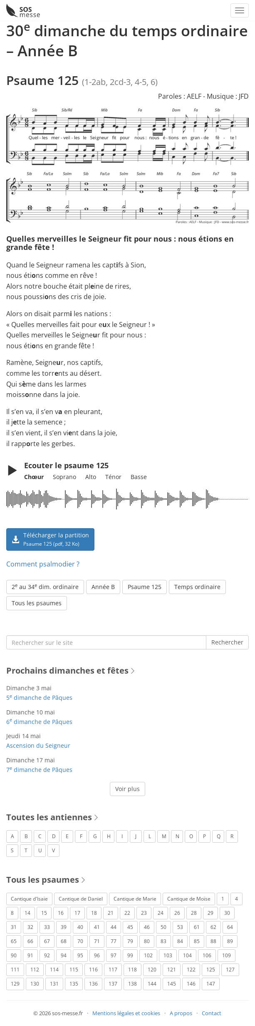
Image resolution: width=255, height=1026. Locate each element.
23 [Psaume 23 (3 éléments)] (144, 912)
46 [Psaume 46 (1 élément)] (147, 927)
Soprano (64, 477)
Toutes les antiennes (49, 817)
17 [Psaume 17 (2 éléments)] (77, 912)
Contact (211, 1013)
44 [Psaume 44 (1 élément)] (113, 927)
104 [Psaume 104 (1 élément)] (187, 955)
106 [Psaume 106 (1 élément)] (207, 955)
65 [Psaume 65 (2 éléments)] (14, 941)
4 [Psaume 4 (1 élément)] (236, 898)
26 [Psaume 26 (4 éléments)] (177, 912)
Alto (90, 477)
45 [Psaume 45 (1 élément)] (130, 927)
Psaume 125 (144, 587)
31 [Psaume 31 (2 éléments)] (14, 927)
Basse (139, 477)
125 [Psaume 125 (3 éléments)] (210, 969)
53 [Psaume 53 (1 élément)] (180, 927)
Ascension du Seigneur (38, 745)
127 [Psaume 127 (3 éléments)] (230, 969)
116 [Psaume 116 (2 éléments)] (93, 969)
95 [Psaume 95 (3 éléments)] (80, 955)
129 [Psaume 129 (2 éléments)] (15, 983)
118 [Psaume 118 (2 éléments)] (132, 969)
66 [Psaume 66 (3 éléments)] (30, 941)
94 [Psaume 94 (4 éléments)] (64, 955)
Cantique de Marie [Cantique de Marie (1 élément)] (135, 898)
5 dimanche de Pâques (39, 697)
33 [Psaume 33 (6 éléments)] (47, 927)
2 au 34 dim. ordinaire (45, 586)
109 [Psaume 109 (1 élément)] (226, 955)
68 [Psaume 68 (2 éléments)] (64, 941)
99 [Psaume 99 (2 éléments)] (130, 955)
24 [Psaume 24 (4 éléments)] (160, 912)
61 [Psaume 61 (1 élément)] (197, 927)
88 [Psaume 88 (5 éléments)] (213, 941)
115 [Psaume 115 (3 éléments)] (73, 969)
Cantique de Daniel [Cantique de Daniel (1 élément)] (81, 898)
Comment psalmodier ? (42, 564)
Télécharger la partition (50, 539)
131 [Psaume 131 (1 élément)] (54, 983)
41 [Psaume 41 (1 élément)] (97, 927)
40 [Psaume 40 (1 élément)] (80, 927)
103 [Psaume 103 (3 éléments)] (167, 955)
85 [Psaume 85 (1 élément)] (197, 941)
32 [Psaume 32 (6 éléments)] (30, 927)
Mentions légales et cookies (126, 1013)
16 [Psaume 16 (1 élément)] (61, 912)
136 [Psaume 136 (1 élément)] (93, 983)
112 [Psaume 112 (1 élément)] (34, 969)
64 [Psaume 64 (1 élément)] (230, 927)
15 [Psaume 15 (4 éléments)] (44, 912)
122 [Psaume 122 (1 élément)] (191, 969)
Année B (103, 587)
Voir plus (127, 789)
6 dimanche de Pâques (39, 722)
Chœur (34, 477)
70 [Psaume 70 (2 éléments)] (80, 941)
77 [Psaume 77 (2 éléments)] (113, 941)
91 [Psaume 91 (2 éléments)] (30, 955)
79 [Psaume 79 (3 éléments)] (130, 941)
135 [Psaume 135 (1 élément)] (73, 983)
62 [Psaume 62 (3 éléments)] (213, 927)
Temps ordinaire (197, 587)
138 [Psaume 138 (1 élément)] (132, 983)
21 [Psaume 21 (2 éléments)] (111, 912)
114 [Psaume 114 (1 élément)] (54, 969)
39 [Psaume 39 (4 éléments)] (64, 927)
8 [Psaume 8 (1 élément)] (12, 912)
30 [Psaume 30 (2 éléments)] (227, 912)
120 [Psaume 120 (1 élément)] (152, 969)
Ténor (113, 477)
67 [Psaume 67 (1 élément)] (47, 941)
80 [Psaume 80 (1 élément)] (147, 941)
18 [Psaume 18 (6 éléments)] (94, 912)
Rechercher (227, 642)
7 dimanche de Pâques (39, 770)
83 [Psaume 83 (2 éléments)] (163, 941)
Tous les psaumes (37, 603)
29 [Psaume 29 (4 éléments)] (210, 912)
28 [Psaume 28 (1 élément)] (194, 912)
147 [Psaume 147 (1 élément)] (210, 983)
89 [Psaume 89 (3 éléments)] (230, 941)
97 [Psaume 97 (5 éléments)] (113, 955)
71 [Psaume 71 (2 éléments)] (97, 941)
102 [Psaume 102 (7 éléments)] (148, 955)
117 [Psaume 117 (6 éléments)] (113, 969)
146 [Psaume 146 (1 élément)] (191, 983)
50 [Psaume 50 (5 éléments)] (163, 927)
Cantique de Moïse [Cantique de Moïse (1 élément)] (188, 898)
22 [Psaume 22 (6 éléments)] (127, 912)
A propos (181, 1013)
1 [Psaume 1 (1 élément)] (222, 898)
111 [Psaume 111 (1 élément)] (15, 969)
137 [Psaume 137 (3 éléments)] (113, 983)
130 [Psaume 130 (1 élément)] (34, 983)
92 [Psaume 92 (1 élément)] (47, 955)
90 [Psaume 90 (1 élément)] (14, 955)
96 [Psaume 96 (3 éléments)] (97, 955)
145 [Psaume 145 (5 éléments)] (171, 983)
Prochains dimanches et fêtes (67, 670)
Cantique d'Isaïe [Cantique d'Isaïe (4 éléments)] (29, 898)
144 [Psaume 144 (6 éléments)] (152, 983)
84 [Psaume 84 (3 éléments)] (180, 941)
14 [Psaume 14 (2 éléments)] (27, 912)
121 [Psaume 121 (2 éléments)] (171, 969)
